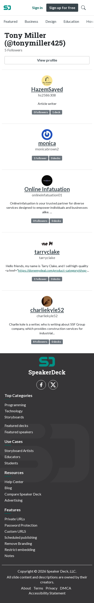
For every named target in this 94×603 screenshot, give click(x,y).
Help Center (14, 481)
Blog (8, 488)
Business (31, 21)
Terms (38, 588)
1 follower (40, 158)
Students (11, 463)
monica (47, 143)
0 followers (41, 112)
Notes (9, 555)
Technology (14, 411)
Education (71, 21)
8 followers (40, 341)
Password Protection (21, 525)
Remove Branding (18, 543)
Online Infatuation (47, 189)
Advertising (14, 500)
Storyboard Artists (19, 450)
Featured (10, 21)
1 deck (56, 112)
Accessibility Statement (47, 593)
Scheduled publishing (21, 537)
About (26, 588)
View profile (47, 60)
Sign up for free (62, 7)
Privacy (51, 588)
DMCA (65, 588)
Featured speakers (19, 432)
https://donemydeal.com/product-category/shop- (52, 270)
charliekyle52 (47, 310)
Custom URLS (15, 531)
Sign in (37, 7)
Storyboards (14, 417)
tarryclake (47, 251)
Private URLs (15, 519)
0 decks (55, 158)
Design (50, 21)
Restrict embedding (20, 549)
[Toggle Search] (83, 8)
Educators (12, 456)
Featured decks (16, 425)
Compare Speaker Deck (23, 494)
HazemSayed (47, 89)
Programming (15, 405)
